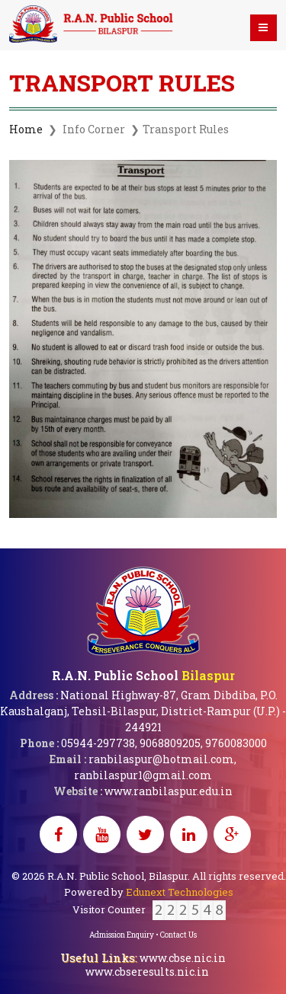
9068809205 (170, 743)
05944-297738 (98, 743)
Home (26, 129)
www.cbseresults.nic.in (147, 971)
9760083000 (236, 743)
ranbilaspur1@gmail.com (143, 775)
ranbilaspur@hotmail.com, (162, 759)
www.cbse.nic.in (183, 958)
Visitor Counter (149, 909)
